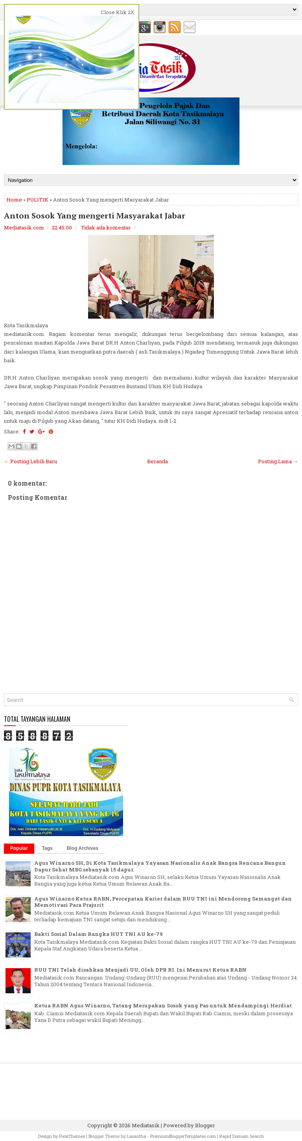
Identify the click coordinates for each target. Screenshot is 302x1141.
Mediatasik (146, 1125)
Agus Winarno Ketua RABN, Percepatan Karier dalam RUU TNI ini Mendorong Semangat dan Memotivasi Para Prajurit (163, 902)
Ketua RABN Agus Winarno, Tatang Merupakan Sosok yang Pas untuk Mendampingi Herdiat (163, 1005)
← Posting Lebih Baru (30, 461)
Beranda (157, 461)
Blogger (205, 1125)
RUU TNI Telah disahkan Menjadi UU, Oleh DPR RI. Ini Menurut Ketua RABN (140, 969)
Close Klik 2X (117, 12)
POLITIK (37, 199)
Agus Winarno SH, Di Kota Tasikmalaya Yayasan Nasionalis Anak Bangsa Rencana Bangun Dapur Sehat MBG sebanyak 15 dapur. (160, 866)
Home (14, 199)
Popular (19, 848)
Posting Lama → (278, 461)
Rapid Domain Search (241, 1136)
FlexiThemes (72, 1136)
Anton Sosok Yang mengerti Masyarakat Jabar (94, 215)
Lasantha (136, 1136)
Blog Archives (82, 848)
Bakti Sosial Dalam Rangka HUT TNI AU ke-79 (98, 933)
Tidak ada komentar (106, 227)
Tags (47, 848)
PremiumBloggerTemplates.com (183, 1136)
